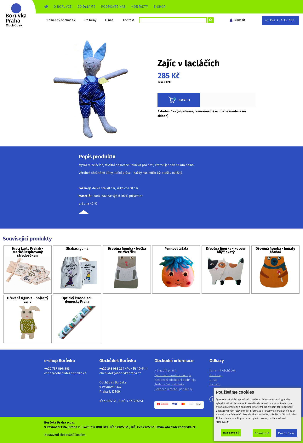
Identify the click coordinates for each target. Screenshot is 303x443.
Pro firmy (89, 20)
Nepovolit (262, 433)
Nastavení (231, 432)
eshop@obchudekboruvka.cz (65, 373)
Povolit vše (286, 433)
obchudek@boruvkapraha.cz (120, 373)
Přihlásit (239, 20)
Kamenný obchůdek (61, 20)
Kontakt (128, 20)
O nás (109, 20)
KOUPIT (179, 100)
